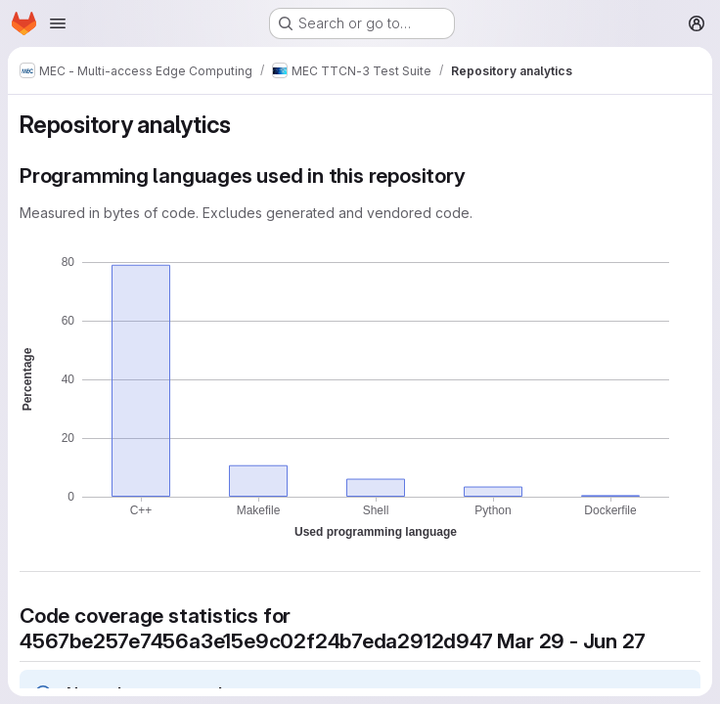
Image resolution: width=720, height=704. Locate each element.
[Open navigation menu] (57, 23)
